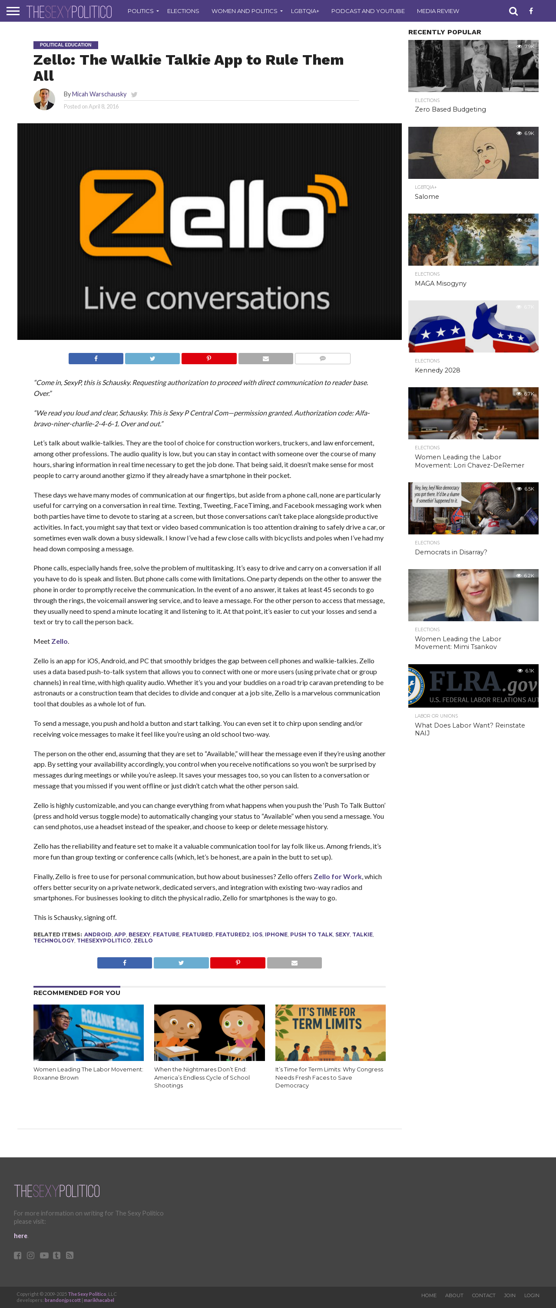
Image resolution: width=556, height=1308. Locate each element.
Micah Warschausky (99, 94)
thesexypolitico (104, 940)
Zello (59, 641)
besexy (139, 934)
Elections (183, 10)
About (454, 1295)
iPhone (276, 934)
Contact (484, 1295)
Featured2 (232, 934)
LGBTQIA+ (305, 10)
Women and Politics (245, 10)
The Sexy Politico (87, 1294)
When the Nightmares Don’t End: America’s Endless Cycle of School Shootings (202, 1077)
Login (531, 1295)
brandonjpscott (63, 1300)
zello (143, 940)
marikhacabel (99, 1300)
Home (429, 1295)
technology (53, 940)
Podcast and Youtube (368, 10)
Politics (141, 10)
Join (510, 1295)
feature (166, 934)
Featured (197, 934)
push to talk (311, 934)
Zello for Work (338, 876)
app (120, 934)
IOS (257, 934)
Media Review (438, 10)
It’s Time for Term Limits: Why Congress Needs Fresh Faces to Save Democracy (329, 1077)
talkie (362, 934)
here (20, 1235)
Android (98, 934)
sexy (342, 934)
